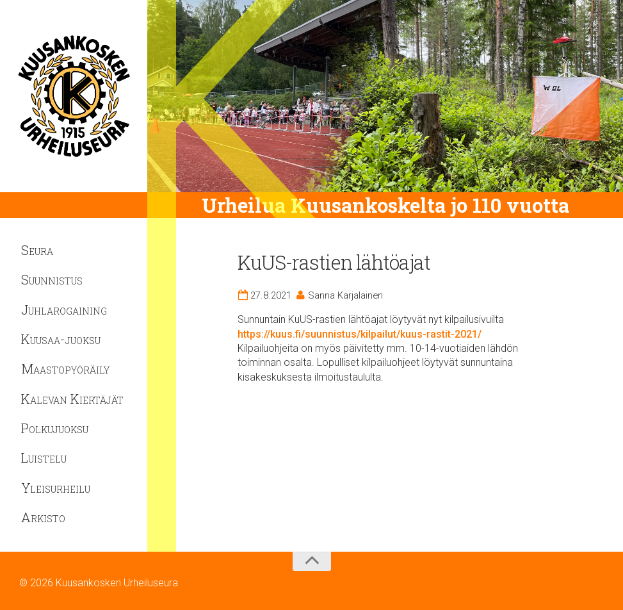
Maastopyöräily (65, 368)
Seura (37, 250)
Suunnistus (52, 279)
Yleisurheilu (55, 487)
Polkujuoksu (54, 428)
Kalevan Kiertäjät (72, 398)
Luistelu (44, 457)
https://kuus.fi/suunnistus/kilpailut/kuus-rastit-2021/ (359, 334)
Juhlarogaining (64, 309)
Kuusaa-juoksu (61, 339)
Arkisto (43, 517)
